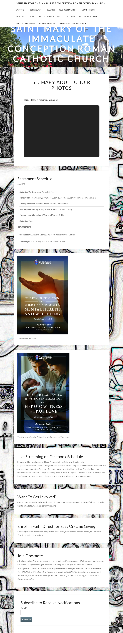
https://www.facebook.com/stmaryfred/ (35, 465)
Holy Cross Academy (25, 17)
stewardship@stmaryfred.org (42, 505)
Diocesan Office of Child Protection (81, 17)
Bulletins (51, 10)
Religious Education (67, 10)
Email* (35, 611)
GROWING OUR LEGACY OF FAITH (71, 23)
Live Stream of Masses (25, 23)
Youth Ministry (88, 10)
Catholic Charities (47, 23)
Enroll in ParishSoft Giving (49, 17)
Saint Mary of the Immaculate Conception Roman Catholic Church (60, 3)
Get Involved (35, 10)
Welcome (20, 10)
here (41, 535)
